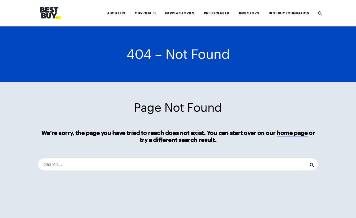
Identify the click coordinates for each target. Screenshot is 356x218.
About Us (116, 13)
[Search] (178, 164)
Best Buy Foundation (289, 13)
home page (292, 133)
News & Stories (179, 13)
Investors (249, 13)
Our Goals (145, 13)
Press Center (216, 13)
